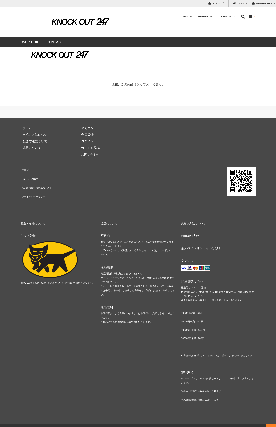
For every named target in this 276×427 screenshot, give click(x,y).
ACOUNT (216, 3)
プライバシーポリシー (36, 188)
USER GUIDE (31, 42)
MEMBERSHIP (264, 3)
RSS (24, 175)
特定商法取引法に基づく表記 (41, 182)
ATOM (33, 175)
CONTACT (55, 42)
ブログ (25, 168)
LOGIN (240, 3)
